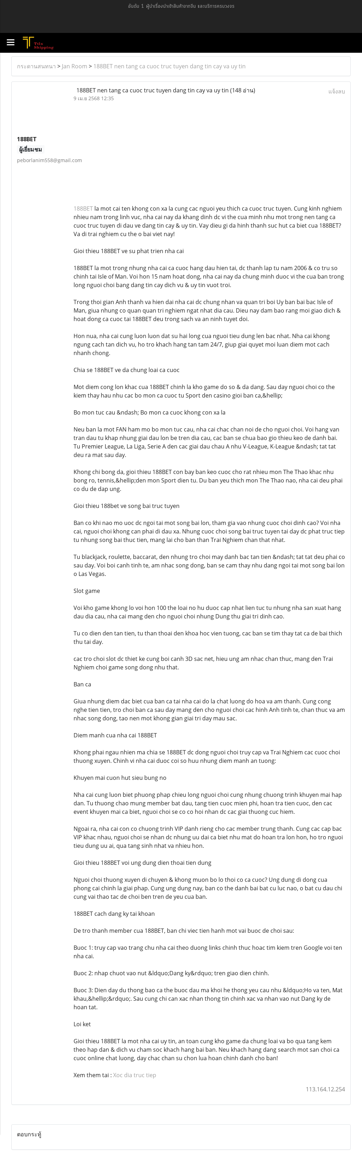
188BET (83, 208)
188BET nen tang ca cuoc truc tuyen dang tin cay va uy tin (169, 66)
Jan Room (74, 66)
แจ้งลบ (336, 91)
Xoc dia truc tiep (134, 1075)
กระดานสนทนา (36, 66)
